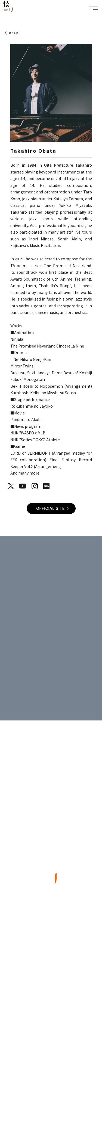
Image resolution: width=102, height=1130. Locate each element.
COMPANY (51, 995)
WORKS (51, 968)
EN (61, 1066)
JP (48, 1066)
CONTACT (50, 1009)
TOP (7, 18)
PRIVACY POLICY (51, 1087)
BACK (14, 32)
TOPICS (51, 941)
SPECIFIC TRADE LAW (50, 1099)
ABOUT (51, 954)
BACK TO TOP (51, 1044)
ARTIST (19, 18)
